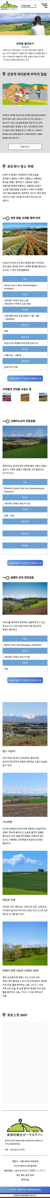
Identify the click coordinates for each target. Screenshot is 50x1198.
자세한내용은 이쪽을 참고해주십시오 (25, 378)
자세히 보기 (25, 146)
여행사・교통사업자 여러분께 (25, 1161)
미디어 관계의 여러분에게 (25, 1165)
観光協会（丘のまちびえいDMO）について (25, 1170)
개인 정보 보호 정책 (25, 1175)
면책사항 (25, 1179)
